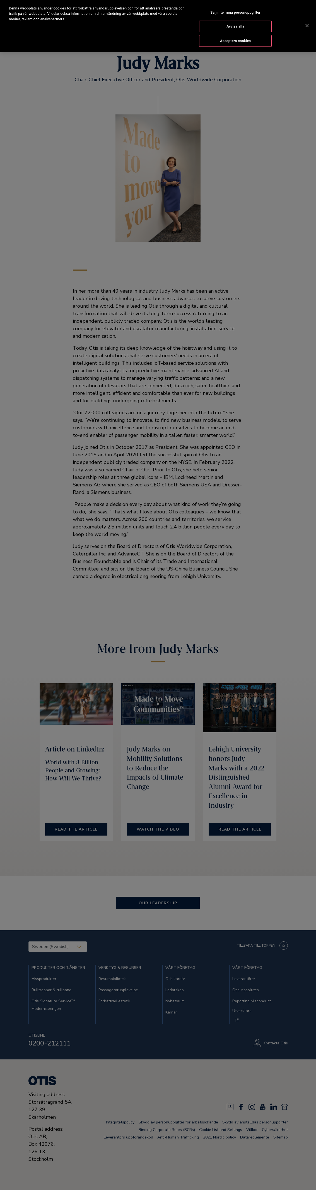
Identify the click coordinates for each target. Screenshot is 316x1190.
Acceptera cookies (235, 34)
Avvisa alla (235, 20)
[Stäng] (307, 19)
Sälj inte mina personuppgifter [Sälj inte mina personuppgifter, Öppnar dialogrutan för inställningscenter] (235, 6)
